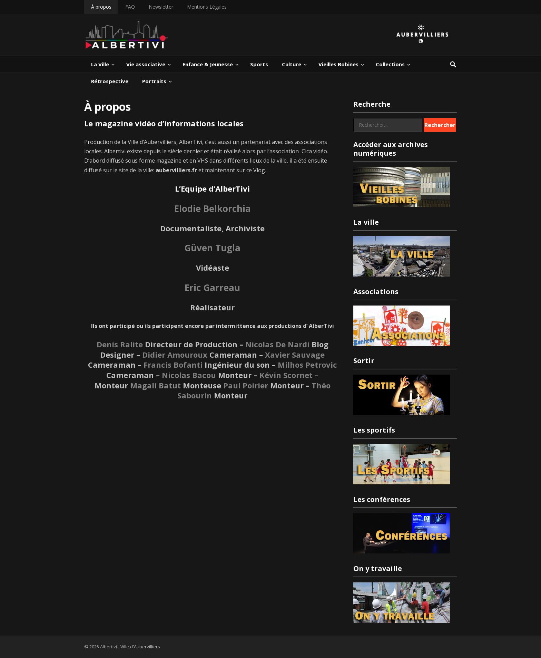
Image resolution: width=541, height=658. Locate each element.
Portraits (154, 81)
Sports (259, 64)
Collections (390, 64)
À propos (101, 6)
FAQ (130, 6)
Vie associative (145, 64)
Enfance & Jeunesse (208, 64)
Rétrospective (109, 81)
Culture (291, 64)
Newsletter (161, 6)
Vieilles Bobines (338, 64)
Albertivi (108, 647)
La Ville (100, 64)
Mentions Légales (207, 6)
